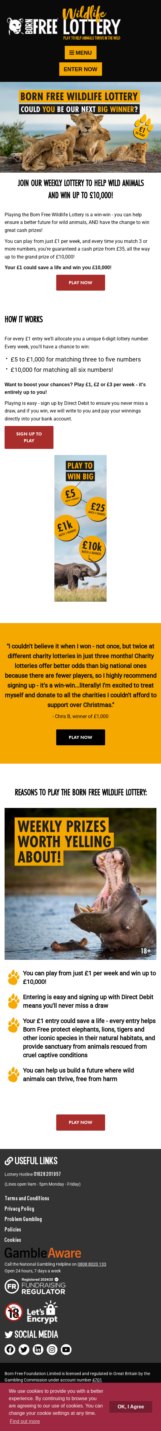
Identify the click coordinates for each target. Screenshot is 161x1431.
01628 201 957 (47, 1174)
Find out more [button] (25, 1421)
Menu (80, 53)
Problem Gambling (23, 1219)
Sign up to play (29, 437)
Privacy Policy (19, 1208)
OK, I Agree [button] (131, 1406)
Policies (13, 1229)
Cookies (13, 1239)
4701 (97, 1380)
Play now (80, 282)
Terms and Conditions (27, 1198)
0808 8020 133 (92, 1264)
